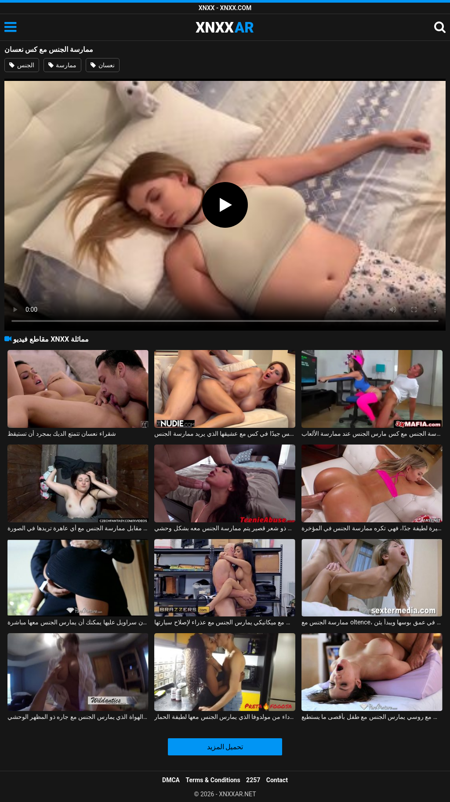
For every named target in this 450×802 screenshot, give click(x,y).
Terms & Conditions (213, 780)
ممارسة (62, 65)
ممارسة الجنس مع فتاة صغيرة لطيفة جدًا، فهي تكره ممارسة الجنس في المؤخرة (372, 528)
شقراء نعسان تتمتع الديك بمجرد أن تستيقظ (61, 433)
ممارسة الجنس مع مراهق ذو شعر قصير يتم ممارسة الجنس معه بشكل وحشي (224, 528)
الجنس (21, 65)
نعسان (102, 65)
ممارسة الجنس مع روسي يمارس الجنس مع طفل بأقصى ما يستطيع (372, 716)
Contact (277, 780)
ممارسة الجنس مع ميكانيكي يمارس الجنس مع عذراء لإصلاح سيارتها (224, 622)
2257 (253, 780)
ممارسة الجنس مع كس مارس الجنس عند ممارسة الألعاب (372, 433)
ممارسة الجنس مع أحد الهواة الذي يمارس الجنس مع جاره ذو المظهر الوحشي (78, 716)
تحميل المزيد (225, 747)
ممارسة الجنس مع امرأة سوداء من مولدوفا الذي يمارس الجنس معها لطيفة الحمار (224, 716)
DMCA (171, 780)
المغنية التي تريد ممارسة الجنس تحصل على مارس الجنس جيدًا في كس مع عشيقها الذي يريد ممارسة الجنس (224, 433)
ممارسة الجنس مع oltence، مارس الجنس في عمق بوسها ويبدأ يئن (372, 622)
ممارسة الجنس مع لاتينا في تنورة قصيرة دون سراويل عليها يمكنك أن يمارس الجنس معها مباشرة (78, 622)
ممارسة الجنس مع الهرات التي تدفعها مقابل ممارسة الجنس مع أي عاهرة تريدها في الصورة (78, 528)
